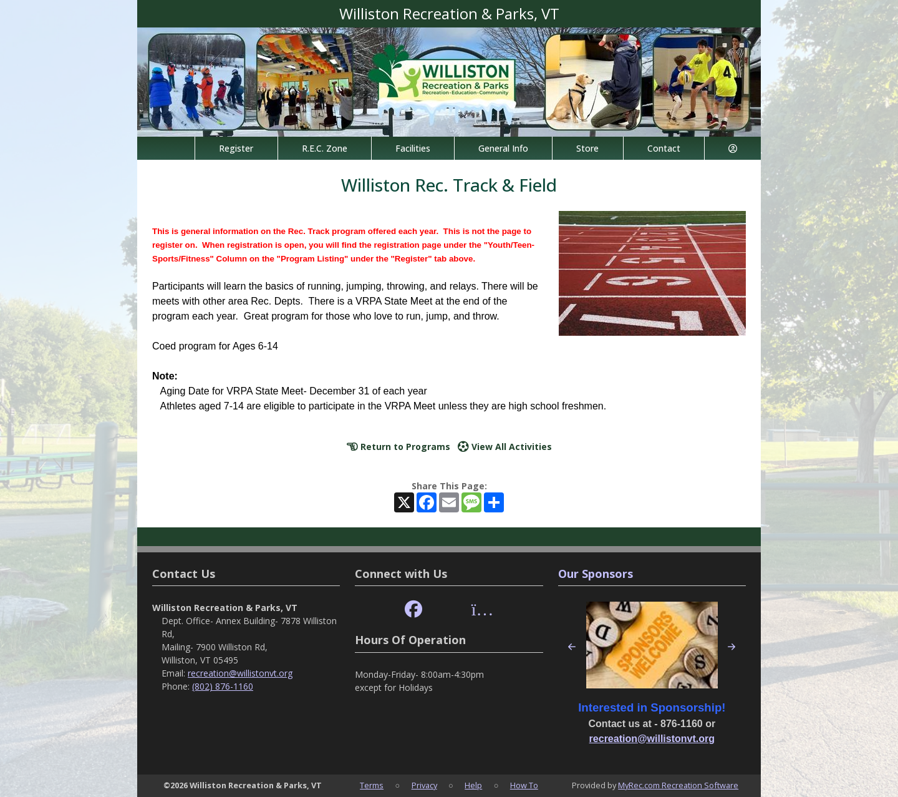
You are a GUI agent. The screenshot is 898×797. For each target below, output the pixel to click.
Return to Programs (398, 446)
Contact (663, 148)
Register (236, 148)
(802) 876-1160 (222, 686)
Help (473, 785)
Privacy (424, 785)
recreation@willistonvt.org (240, 673)
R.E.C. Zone (324, 148)
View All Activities (505, 446)
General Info (503, 148)
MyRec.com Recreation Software (678, 785)
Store (587, 148)
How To (524, 785)
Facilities (412, 148)
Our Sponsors (595, 573)
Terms (372, 785)
